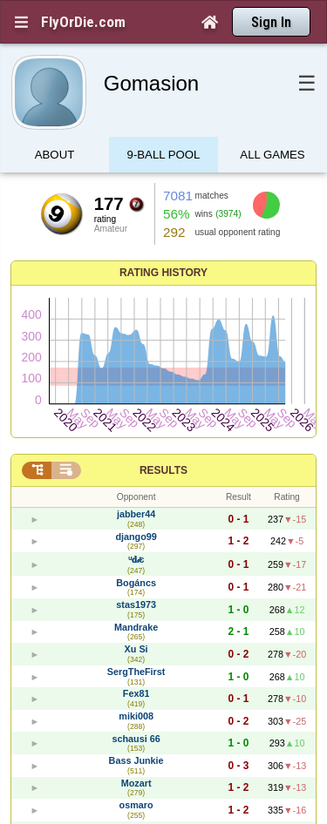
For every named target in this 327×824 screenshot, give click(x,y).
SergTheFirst (136, 671)
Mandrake (136, 627)
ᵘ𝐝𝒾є (136, 559)
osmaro (136, 805)
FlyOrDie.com (83, 21)
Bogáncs (136, 582)
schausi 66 (136, 738)
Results (163, 470)
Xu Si (136, 649)
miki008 (136, 716)
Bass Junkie (136, 760)
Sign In (271, 22)
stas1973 (136, 604)
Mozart (136, 783)
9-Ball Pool (164, 154)
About (54, 154)
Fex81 (136, 693)
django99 (135, 536)
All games (272, 154)
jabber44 (136, 514)
